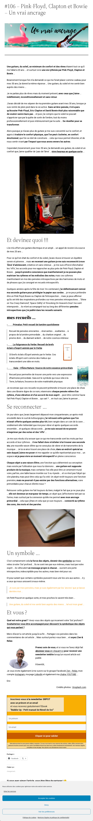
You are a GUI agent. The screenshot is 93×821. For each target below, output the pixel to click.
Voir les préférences (46, 812)
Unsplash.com (79, 687)
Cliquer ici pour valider (46, 736)
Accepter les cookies (46, 798)
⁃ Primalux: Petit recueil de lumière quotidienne (33, 324)
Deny (46, 805)
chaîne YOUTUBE (68, 674)
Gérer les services (10, 791)
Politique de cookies (29, 817)
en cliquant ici (49, 651)
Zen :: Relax (71, 671)
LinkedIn (38, 674)
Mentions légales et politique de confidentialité (53, 817)
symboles (67, 561)
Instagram (20, 674)
